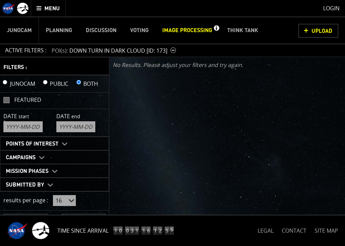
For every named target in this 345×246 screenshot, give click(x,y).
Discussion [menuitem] (101, 30)
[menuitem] (48, 8)
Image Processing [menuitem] (187, 30)
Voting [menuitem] (139, 30)
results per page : (25, 200)
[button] (216, 30)
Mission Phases (27, 171)
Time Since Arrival (83, 230)
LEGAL (265, 229)
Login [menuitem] (331, 8)
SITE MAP (326, 230)
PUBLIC (59, 83)
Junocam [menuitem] (19, 30)
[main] (172, 123)
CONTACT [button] (294, 230)
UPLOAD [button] (322, 31)
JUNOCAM (22, 83)
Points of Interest (32, 144)
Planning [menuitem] (59, 30)
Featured (27, 100)
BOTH (90, 83)
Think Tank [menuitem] (242, 30)
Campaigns (21, 157)
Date (16, 116)
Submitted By (25, 185)
